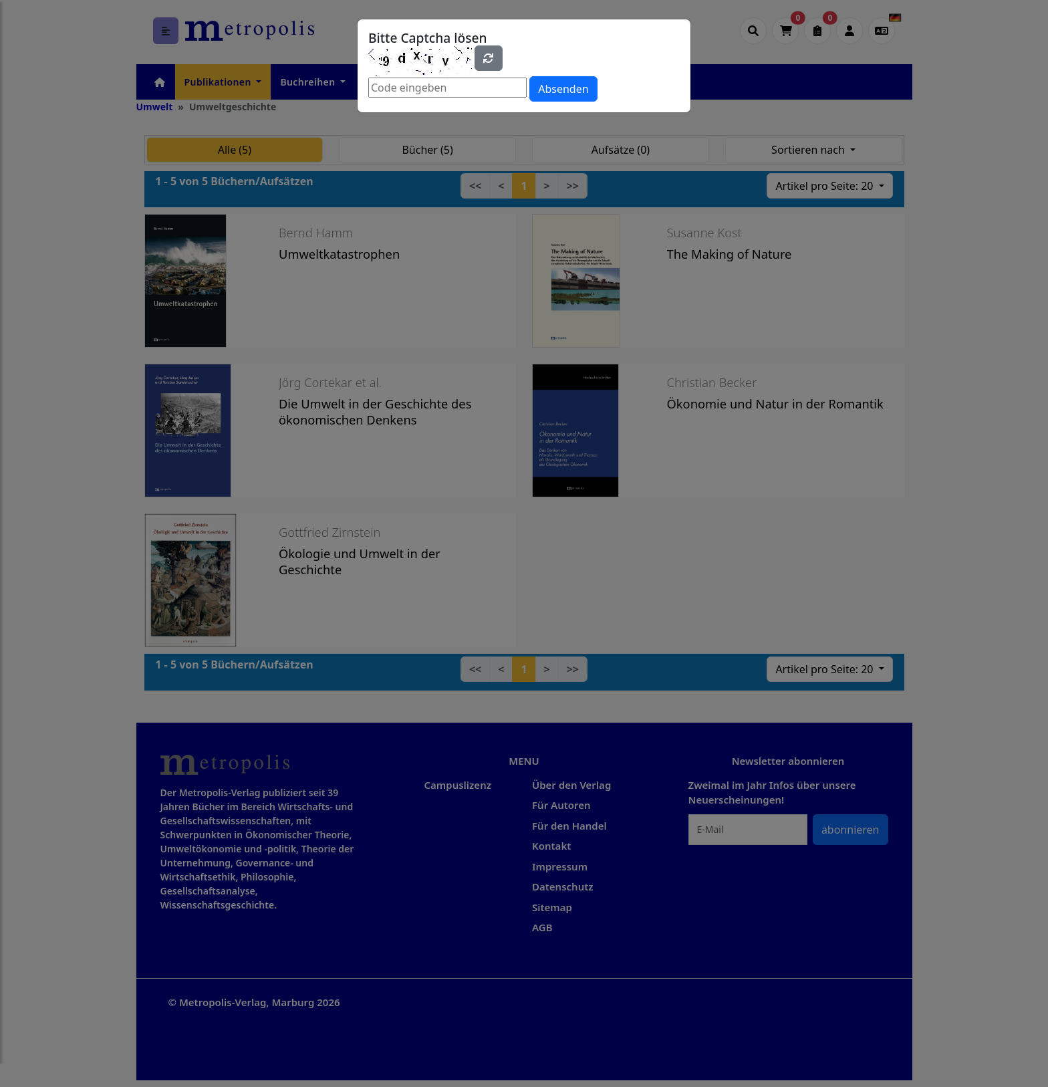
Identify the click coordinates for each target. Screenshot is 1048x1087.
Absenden (563, 89)
